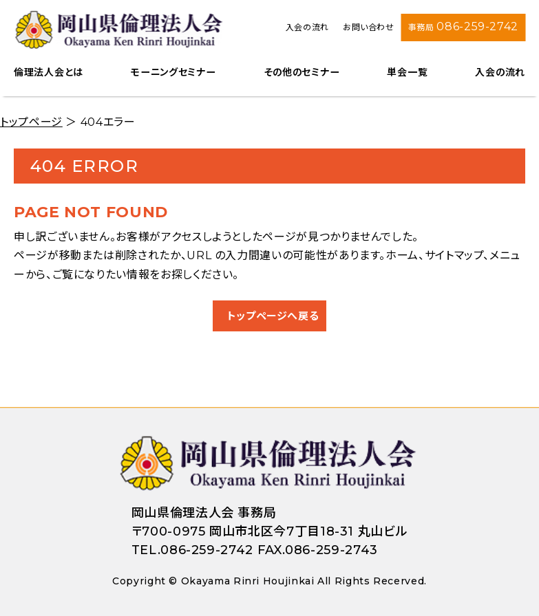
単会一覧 (407, 72)
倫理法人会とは (48, 72)
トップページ (31, 122)
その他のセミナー (302, 72)
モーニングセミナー (173, 72)
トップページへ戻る (273, 315)
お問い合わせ (368, 27)
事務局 (463, 26)
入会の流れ (307, 27)
